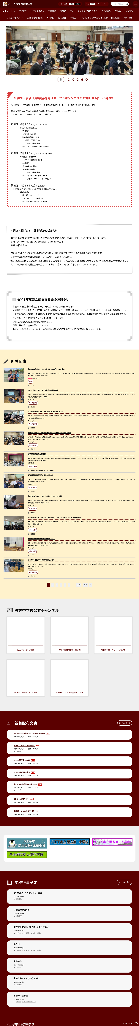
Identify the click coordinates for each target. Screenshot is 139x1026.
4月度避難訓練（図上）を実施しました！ (40, 475)
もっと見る (126, 723)
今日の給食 (106, 11)
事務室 (63, 11)
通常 (65, 4)
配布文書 (62, 17)
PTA (71, 11)
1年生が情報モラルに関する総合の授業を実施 (43, 390)
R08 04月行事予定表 (22, 772)
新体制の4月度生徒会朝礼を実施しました (41, 538)
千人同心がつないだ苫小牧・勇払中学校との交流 (100, 17)
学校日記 (52, 11)
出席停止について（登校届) (24, 811)
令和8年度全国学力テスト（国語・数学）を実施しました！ (45, 411)
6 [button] (69, 585)
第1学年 (33, 407)
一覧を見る (125, 882)
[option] (70, 50)
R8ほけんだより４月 (21, 799)
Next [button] (130, 51)
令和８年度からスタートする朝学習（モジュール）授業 (45, 496)
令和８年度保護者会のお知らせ (26, 784)
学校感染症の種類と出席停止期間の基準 (29, 733)
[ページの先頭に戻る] (136, 1023)
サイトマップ (127, 1023)
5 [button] (87, 79)
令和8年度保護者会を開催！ (37, 454)
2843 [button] (78, 585)
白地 (71, 4)
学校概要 (23, 11)
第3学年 (33, 428)
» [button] (90, 585)
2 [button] (73, 79)
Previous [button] (8, 51)
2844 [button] (85, 585)
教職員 (52, 470)
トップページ (10, 11)
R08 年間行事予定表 (22, 760)
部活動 (118, 11)
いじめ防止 (129, 11)
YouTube (128, 17)
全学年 (33, 385)
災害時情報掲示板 (34, 17)
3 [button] (78, 79)
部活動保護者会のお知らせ (24, 745)
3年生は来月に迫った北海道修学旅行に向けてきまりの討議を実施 (49, 433)
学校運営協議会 (37, 11)
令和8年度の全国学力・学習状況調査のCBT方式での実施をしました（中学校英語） (54, 517)
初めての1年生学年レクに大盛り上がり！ (41, 560)
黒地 (77, 4)
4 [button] (82, 79)
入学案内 (50, 17)
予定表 (73, 17)
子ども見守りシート (15, 17)
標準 (92, 4)
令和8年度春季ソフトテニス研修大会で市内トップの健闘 (46, 369)
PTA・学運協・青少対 (42, 470)
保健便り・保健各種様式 (87, 11)
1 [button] (69, 79)
